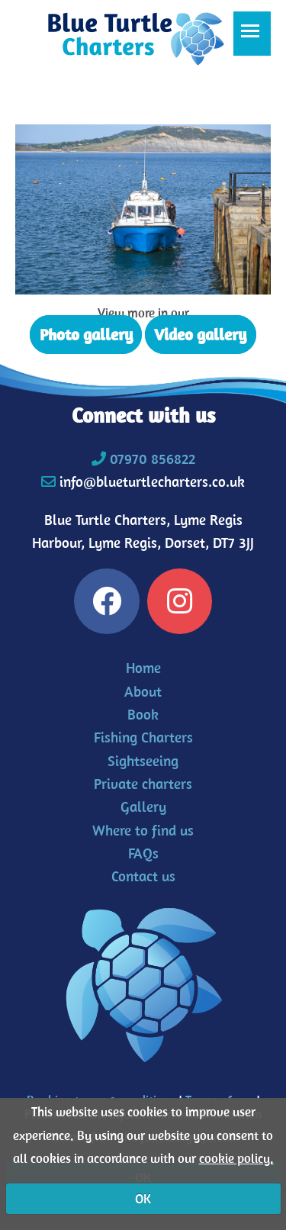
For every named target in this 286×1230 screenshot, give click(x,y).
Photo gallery (86, 334)
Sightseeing (143, 761)
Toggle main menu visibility (256, 39)
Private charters (143, 783)
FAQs (143, 853)
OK (143, 1198)
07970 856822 (152, 458)
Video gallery (200, 334)
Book (143, 714)
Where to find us (143, 830)
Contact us (143, 876)
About (143, 691)
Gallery (143, 806)
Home (143, 667)
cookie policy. (236, 1158)
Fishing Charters (143, 737)
